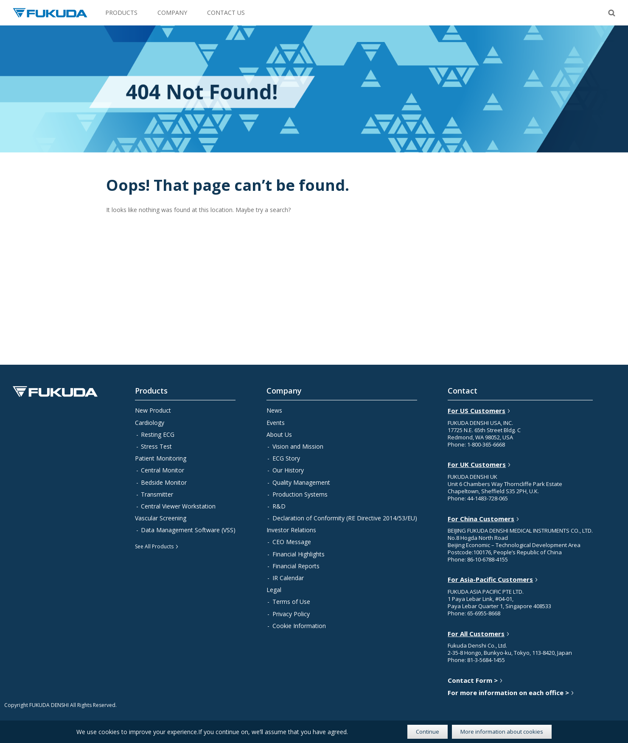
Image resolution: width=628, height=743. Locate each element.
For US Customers (476, 411)
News (274, 410)
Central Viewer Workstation (178, 506)
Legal (273, 590)
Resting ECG (157, 434)
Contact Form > (473, 680)
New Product (153, 410)
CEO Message (291, 542)
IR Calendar (288, 578)
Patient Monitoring (160, 458)
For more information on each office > (508, 693)
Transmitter (157, 494)
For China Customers (481, 519)
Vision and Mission (297, 446)
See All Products (154, 546)
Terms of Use (291, 602)
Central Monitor (162, 470)
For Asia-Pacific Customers (490, 579)
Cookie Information (299, 626)
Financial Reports (296, 566)
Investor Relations (291, 530)
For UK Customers (477, 465)
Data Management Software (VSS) (188, 530)
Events (275, 423)
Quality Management (301, 482)
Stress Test (156, 446)
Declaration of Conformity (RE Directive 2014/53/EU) (344, 518)
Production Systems (300, 494)
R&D (279, 506)
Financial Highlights (298, 554)
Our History (288, 470)
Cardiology (149, 423)
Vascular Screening (160, 518)
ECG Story (286, 458)
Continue (427, 731)
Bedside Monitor (164, 482)
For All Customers (476, 634)
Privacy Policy (291, 614)
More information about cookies (501, 731)
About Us (279, 434)
